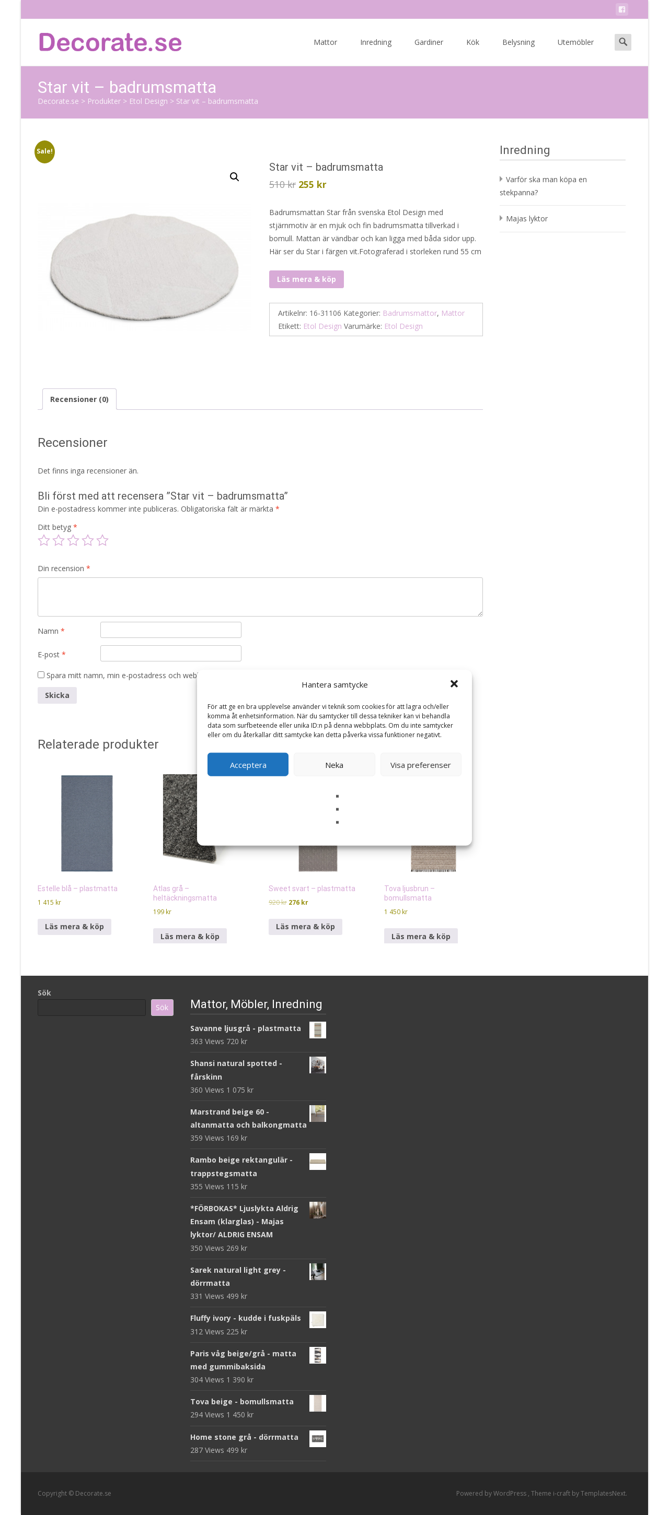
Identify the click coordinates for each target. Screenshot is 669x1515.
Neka (334, 764)
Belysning (518, 51)
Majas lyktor (527, 218)
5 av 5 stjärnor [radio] (102, 540)
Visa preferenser (420, 764)
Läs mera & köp (306, 279)
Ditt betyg (57, 527)
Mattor (325, 51)
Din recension (64, 568)
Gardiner (428, 51)
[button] (455, 684)
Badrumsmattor (410, 313)
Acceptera (248, 764)
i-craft (562, 1493)
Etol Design (322, 326)
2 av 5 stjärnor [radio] (58, 540)
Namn (51, 631)
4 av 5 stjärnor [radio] (88, 540)
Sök (44, 993)
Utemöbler (576, 51)
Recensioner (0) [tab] (79, 399)
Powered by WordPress (492, 1493)
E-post (52, 654)
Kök (472, 51)
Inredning (375, 51)
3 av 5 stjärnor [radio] (73, 540)
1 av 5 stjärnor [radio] (44, 540)
